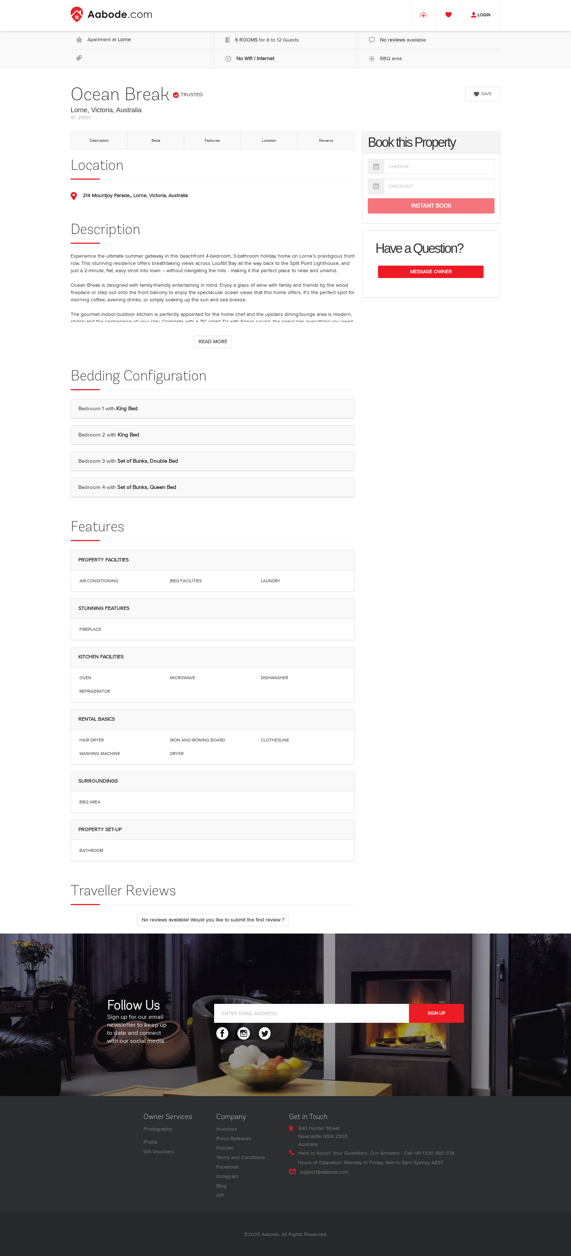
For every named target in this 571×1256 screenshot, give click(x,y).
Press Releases (233, 1138)
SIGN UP (436, 1013)
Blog (221, 1186)
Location (269, 140)
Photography (157, 1129)
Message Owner (431, 272)
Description (99, 140)
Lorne (124, 39)
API (220, 1195)
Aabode (270, 1234)
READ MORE (212, 342)
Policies (224, 1148)
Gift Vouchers (158, 1152)
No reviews (392, 40)
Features (212, 140)
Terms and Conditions (240, 1157)
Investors (226, 1129)
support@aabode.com (324, 1172)
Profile (150, 1142)
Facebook (227, 1167)
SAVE (483, 94)
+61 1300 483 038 (434, 1153)
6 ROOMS (246, 40)
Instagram (227, 1176)
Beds (155, 140)
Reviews (326, 140)
